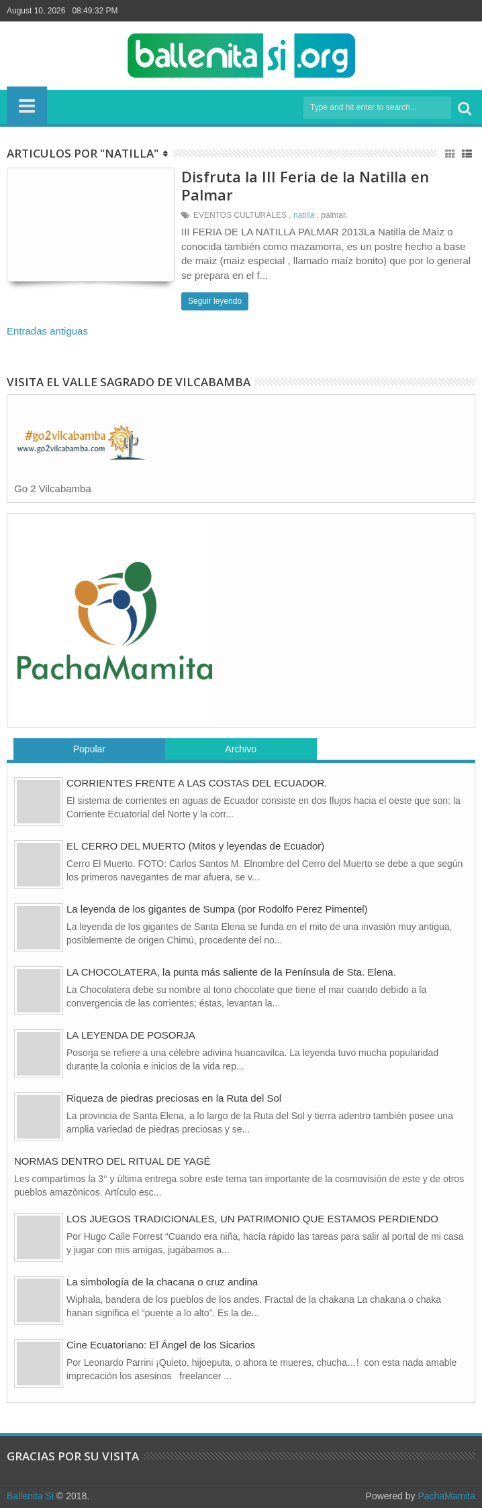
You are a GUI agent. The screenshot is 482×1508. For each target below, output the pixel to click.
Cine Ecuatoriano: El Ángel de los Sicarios (160, 1344)
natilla (303, 215)
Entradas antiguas (47, 331)
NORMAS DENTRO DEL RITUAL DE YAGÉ (112, 1161)
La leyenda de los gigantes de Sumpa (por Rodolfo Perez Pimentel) (217, 909)
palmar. (334, 215)
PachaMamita (446, 1496)
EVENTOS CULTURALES (240, 215)
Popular (89, 749)
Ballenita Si (30, 1496)
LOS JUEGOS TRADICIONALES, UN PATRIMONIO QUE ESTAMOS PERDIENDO (252, 1218)
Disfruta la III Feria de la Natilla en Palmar (305, 185)
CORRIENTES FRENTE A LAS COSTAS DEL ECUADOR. (196, 783)
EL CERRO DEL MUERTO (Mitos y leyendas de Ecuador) (195, 846)
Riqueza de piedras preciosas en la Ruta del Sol (173, 1098)
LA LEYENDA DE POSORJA (130, 1035)
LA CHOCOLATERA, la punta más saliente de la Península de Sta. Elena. (231, 972)
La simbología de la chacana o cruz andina (162, 1281)
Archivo (240, 749)
